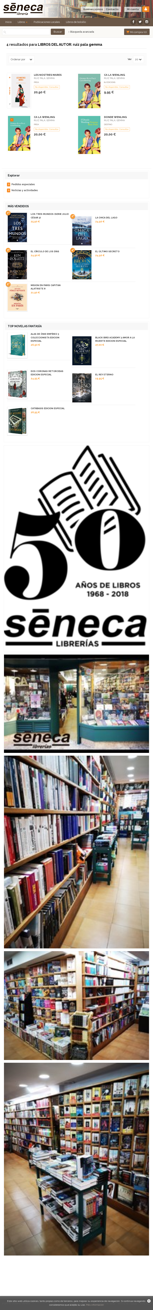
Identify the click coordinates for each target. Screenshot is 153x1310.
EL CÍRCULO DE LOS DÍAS (45, 251)
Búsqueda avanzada (81, 32)
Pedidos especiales (23, 184)
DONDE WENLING (115, 117)
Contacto (112, 9)
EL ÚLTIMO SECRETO (107, 251)
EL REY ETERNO (104, 374)
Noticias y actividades (25, 190)
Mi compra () (136, 32)
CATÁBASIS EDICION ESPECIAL (48, 408)
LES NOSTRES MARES (48, 74)
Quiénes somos (93, 9)
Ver (129, 59)
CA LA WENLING (114, 74)
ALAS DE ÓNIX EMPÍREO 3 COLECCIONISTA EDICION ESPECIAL (45, 337)
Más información (95, 1304)
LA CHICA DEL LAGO (106, 217)
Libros (22, 21)
